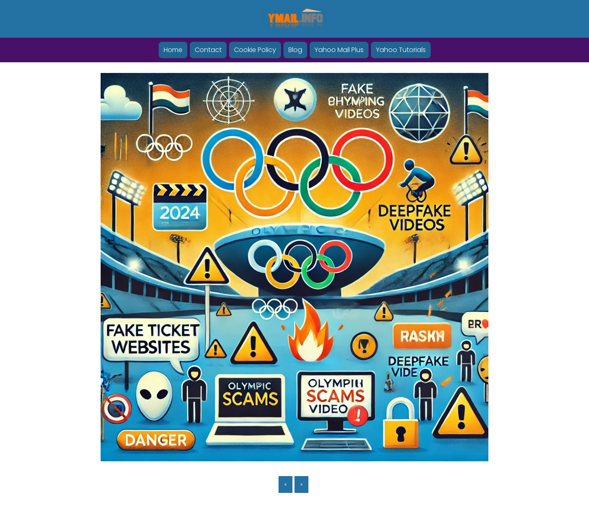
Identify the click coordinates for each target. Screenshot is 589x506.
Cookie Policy (255, 49)
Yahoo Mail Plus (339, 49)
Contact (208, 49)
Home (173, 49)
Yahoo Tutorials (401, 49)
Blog (295, 49)
